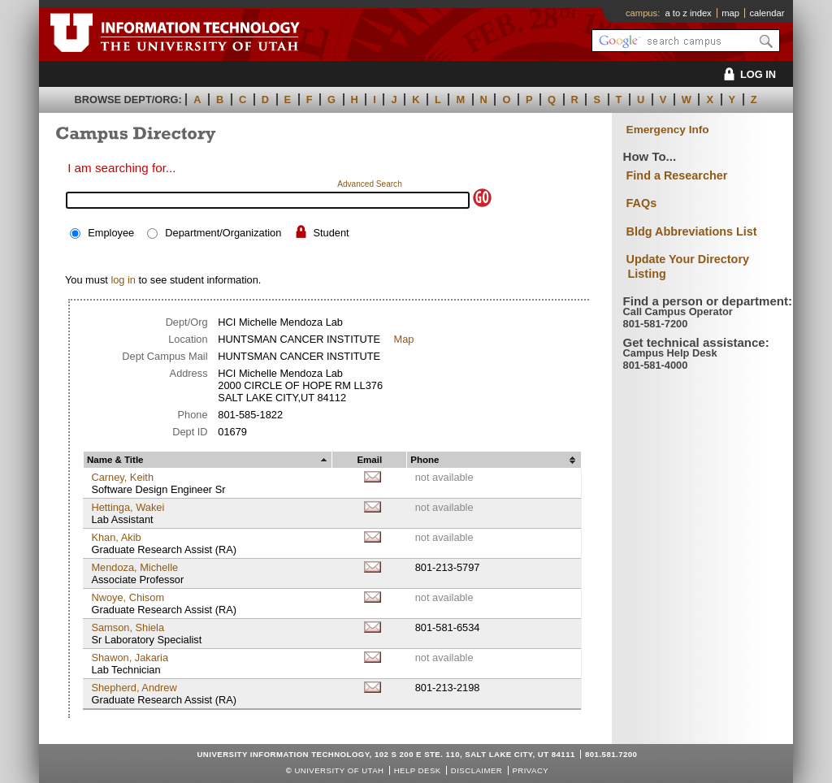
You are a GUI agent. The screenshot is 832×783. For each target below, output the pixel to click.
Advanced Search (369, 184)
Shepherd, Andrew (133, 687)
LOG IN (747, 74)
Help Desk (417, 770)
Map (403, 339)
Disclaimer (476, 770)
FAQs (641, 203)
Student (331, 233)
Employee (111, 233)
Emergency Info (667, 129)
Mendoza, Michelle (134, 567)
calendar (766, 13)
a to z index (688, 13)
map (730, 13)
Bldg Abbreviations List (691, 231)
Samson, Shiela (127, 627)
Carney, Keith (122, 477)
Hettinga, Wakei (127, 507)
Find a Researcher (677, 175)
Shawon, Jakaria (129, 657)
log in (123, 280)
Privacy (530, 770)
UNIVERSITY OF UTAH (339, 770)
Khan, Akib (116, 537)
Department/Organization (223, 233)
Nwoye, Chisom (127, 597)
